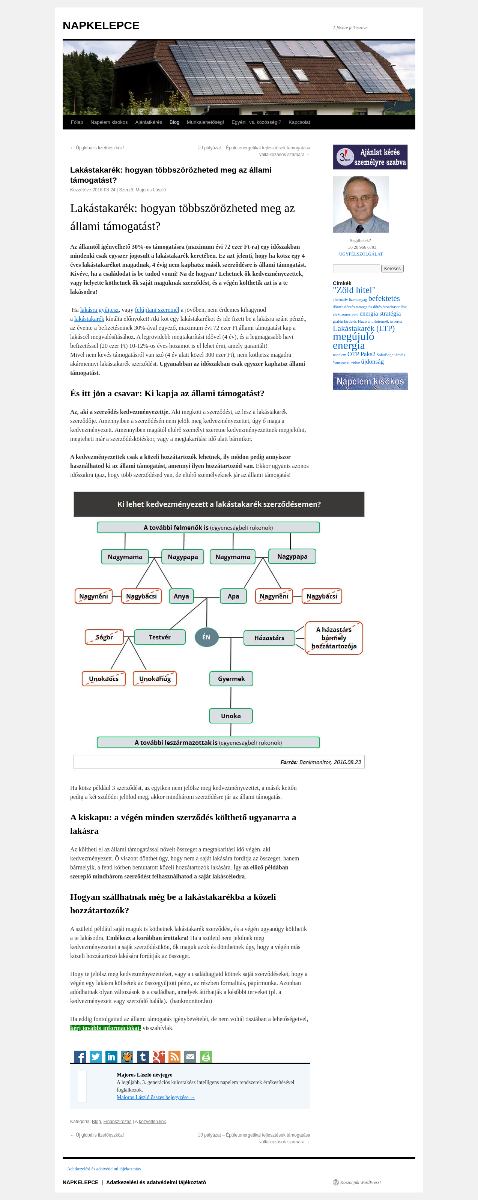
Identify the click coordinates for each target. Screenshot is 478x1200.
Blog (174, 122)
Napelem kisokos (109, 122)
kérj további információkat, (105, 1028)
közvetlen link (152, 1121)
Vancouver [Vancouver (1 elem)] (341, 362)
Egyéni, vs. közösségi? (256, 122)
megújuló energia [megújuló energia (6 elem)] (353, 340)
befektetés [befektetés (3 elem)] (384, 298)
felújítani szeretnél (157, 310)
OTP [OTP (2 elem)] (353, 354)
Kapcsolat (299, 122)
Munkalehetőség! (205, 122)
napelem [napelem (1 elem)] (339, 355)
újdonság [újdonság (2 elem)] (372, 361)
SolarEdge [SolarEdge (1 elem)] (385, 355)
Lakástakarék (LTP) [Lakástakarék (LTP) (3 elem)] (364, 328)
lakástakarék (89, 319)
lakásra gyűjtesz (99, 310)
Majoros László (151, 189)
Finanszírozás (118, 1121)
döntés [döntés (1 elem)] (338, 307)
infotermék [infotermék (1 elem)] (380, 321)
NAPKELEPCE (101, 25)
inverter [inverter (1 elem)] (396, 321)
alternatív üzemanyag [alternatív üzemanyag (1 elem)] (350, 300)
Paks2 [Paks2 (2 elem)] (368, 354)
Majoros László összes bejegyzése (156, 1097)
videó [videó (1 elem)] (355, 362)
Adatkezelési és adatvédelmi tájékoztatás (104, 1168)
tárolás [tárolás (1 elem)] (399, 355)
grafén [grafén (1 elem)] (338, 321)
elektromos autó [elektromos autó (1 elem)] (345, 314)
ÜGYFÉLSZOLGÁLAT (361, 254)
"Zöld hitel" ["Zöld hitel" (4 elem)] (354, 290)
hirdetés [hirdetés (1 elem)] (350, 321)
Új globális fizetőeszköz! (97, 147)
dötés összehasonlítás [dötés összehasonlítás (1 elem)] (390, 307)
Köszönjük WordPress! (360, 1182)
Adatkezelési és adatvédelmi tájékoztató (156, 1182)
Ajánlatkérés (148, 122)
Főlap (77, 122)
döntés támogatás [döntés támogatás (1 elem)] (358, 307)
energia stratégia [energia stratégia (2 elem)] (380, 313)
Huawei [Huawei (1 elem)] (364, 321)
